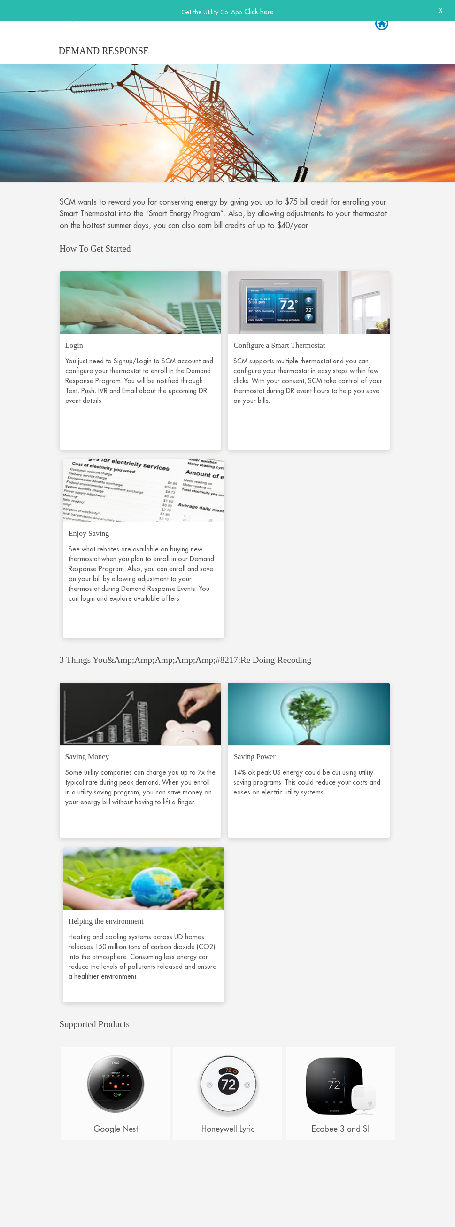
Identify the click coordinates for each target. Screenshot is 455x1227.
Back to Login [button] (381, 24)
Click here (259, 11)
